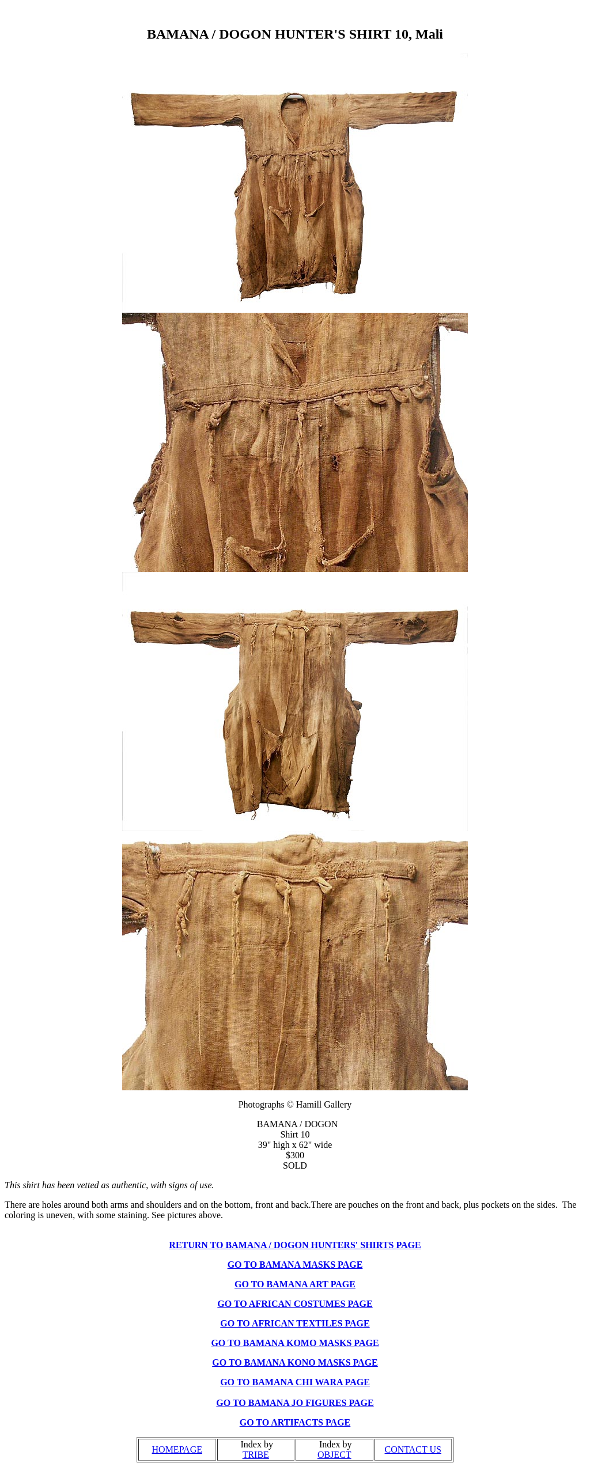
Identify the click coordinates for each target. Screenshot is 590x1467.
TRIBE (256, 1455)
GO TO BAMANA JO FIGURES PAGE (294, 1403)
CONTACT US (413, 1449)
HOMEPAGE (177, 1449)
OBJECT (334, 1455)
